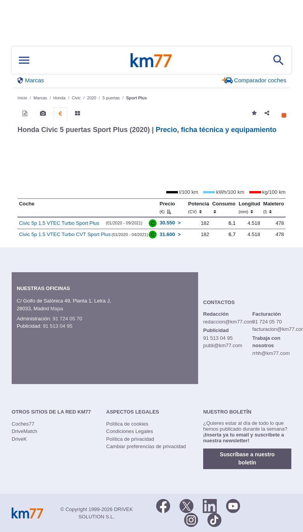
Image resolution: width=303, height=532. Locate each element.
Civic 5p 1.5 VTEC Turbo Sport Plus (59, 223)
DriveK (19, 439)
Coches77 (23, 424)
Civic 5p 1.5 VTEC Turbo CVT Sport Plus (65, 234)
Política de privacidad (130, 439)
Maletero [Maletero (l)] (273, 207)
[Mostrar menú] (24, 60)
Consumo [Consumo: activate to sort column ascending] (223, 207)
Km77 (151, 60)
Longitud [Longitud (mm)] (249, 207)
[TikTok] (214, 519)
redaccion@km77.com (228, 322)
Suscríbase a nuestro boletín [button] (247, 458)
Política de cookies (127, 424)
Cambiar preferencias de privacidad (146, 446)
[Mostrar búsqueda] (279, 60)
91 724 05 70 (67, 319)
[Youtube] (233, 505)
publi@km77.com (222, 345)
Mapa (56, 308)
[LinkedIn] (210, 505)
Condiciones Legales (129, 431)
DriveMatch (24, 431)
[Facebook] (163, 505)
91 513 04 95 (57, 326)
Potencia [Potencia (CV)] (198, 207)
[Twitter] (186, 505)
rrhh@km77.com (270, 353)
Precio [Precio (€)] (167, 207)
